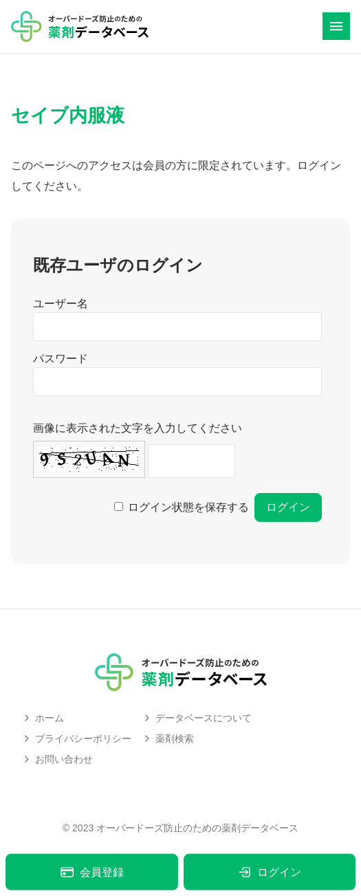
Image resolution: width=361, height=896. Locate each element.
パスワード (60, 358)
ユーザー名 (60, 303)
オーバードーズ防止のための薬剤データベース (197, 827)
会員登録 (92, 872)
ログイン (269, 872)
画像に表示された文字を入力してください (137, 428)
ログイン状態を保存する (188, 507)
